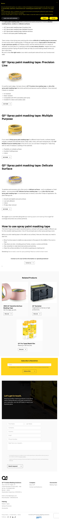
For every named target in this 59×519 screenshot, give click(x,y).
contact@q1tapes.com (11, 495)
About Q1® (32, 484)
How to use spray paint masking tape (15, 33)
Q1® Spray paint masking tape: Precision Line (17, 27)
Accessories (5, 508)
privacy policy (22, 456)
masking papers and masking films (37, 216)
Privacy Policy (5, 514)
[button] (57, 2)
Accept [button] (53, 18)
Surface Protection (7, 506)
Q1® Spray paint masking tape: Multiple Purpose (18, 29)
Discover (7, 313)
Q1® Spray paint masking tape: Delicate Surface (18, 31)
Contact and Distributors (35, 487)
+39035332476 (14, 497)
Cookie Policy (13, 514)
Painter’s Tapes (6, 503)
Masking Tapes (53, 484)
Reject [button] (44, 18)
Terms (19, 514)
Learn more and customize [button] (10, 18)
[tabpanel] (15, 299)
